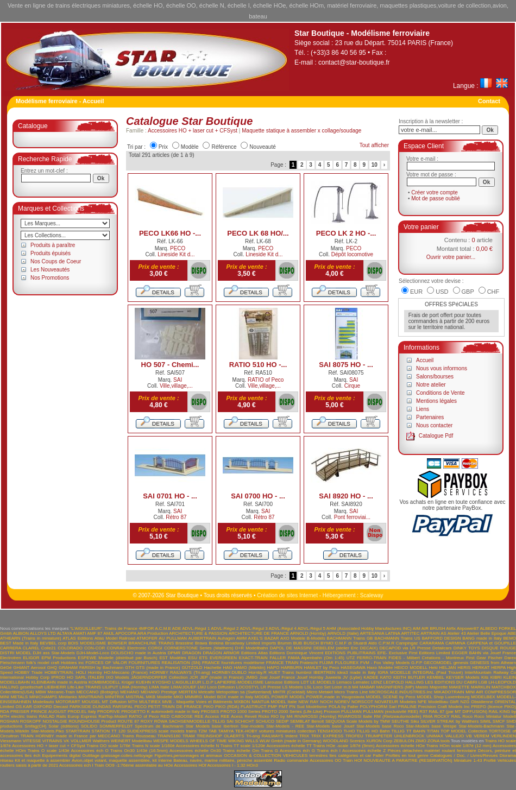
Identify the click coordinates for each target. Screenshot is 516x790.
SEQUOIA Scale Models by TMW (357, 721)
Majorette (439, 687)
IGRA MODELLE (394, 672)
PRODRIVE (108, 711)
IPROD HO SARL (68, 677)
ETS (203, 657)
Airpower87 (468, 628)
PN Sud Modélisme (309, 706)
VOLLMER (81, 740)
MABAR (367, 687)
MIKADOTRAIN (449, 692)
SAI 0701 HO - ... (170, 496)
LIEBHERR (55, 687)
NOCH (326, 701)
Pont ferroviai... (352, 517)
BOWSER (117, 643)
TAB (213, 731)
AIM (416, 628)
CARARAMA (431, 643)
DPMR (174, 652)
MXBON (242, 701)
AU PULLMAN (173, 638)
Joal (264, 677)
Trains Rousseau (139, 736)
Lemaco (343, 682)
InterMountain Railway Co (490, 672)
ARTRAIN (429, 633)
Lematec (361, 682)
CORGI (155, 648)
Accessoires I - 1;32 (226, 765)
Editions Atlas (254, 652)
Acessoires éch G (297, 750)
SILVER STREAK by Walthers (449, 721)
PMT (283, 706)
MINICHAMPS (43, 696)
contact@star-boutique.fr (354, 62)
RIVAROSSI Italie (355, 716)
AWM (241, 638)
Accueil (424, 360)
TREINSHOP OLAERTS (220, 736)
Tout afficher (374, 145)
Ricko (264, 716)
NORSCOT (362, 701)
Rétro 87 (176, 517)
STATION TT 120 (108, 731)
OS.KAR (24, 706)
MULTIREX (150, 701)
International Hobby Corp (24, 677)
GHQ (52, 667)
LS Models (292, 687)
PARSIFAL (122, 706)
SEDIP (282, 721)
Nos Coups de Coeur (55, 261)
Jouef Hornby (310, 677)
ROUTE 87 (128, 721)
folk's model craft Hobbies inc (55, 662)
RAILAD (47, 716)
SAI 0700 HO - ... (258, 496)
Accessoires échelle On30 (195, 750)
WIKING (236, 740)
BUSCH (311, 643)
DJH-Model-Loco (93, 652)
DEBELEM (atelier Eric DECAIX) (345, 648)
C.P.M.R (386, 643)
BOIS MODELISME (87, 643)
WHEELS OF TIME (208, 740)
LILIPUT (110, 687)
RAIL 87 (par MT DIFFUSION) (458, 711)
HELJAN (447, 667)
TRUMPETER (378, 736)
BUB (297, 643)
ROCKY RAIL (447, 716)
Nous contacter (434, 425)
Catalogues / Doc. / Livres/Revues (464, 755)
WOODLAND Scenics (343, 740)
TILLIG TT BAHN (408, 731)
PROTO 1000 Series (241, 711)
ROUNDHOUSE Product (92, 721)
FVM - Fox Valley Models (385, 662)
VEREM (481, 736)
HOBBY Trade (29, 672)
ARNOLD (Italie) (343, 633)
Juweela (333, 677)
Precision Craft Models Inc (444, 706)
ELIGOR (31, 657)
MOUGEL (90, 701)
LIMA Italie (159, 687)
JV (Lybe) (352, 677)
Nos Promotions (49, 278)
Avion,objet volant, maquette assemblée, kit (114, 760)
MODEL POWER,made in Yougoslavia (327, 696)
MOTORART (67, 701)
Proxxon (331, 711)
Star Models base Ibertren (212, 726)
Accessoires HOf (190, 765)
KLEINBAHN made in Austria (59, 682)
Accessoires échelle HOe (400, 745)
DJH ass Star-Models (54, 652)
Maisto (422, 687)
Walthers (100, 740)
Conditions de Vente (440, 393)
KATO (386, 677)
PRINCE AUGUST (48, 711)
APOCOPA (125, 633)
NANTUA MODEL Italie (274, 701)
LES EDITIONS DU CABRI (451, 682)
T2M (202, 731)
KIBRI (496, 677)
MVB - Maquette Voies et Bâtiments (197, 701)
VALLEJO (454, 736)
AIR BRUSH (433, 628)
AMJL (108, 633)
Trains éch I (329, 750)
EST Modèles (172, 657)
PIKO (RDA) (227, 706)
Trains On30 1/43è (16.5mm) (139, 750)
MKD (179, 696)
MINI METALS (14, 696)
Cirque (352, 386)
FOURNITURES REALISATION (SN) (164, 662)
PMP (272, 706)
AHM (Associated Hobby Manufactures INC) (369, 628)
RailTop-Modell (112, 716)
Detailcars (442, 648)
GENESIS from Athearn (493, 662)
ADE (176, 628)
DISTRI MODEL (15, 652)
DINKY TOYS (467, 648)
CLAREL (31, 648)
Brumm (285, 643)
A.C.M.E (163, 628)
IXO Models (117, 677)
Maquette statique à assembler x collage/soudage (301, 131)
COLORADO (70, 648)
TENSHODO (329, 731)
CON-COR (94, 648)
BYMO (326, 643)
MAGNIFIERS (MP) (395, 687)
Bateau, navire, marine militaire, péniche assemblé (222, 760)
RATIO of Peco (266, 380)
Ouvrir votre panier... (451, 257)
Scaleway (371, 595)
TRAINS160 (169, 736)
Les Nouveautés (50, 270)
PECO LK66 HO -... (170, 233)
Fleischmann (12, 662)
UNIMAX (434, 736)
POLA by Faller (343, 706)
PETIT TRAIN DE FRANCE (175, 706)
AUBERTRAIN (202, 638)
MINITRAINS (91, 696)
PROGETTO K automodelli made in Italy (160, 711)
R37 (423, 711)
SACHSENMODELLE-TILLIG (196, 721)
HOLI (81, 672)
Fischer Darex (502, 657)
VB (469, 736)
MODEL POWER (271, 696)
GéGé (5, 667)
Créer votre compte (434, 192)
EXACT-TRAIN (253, 657)
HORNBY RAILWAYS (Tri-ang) (180, 672)
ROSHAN (9, 721)
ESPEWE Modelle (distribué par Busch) (117, 657)
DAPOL (277, 648)
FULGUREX (347, 662)
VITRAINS (52, 740)
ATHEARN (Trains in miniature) (30, 638)
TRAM (189, 736)
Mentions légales (436, 401)
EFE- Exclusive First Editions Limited (413, 652)
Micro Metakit (320, 692)
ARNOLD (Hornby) (308, 633)
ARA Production (152, 633)
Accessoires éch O (90, 750)
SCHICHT (244, 721)
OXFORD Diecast (51, 706)
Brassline (184, 643)
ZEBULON (404, 740)
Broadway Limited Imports (250, 643)
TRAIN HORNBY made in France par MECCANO (70, 736)
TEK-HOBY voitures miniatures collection (275, 731)
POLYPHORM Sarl (378, 706)
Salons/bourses (435, 377)
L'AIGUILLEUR (187, 682)
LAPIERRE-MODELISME (239, 682)
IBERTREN (324, 672)
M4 (355, 687)
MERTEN (188, 692)
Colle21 (48, 648)
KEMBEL (435, 677)
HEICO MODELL (410, 667)
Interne (165, 760)
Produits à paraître (52, 245)
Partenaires (430, 417)
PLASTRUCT (253, 706)
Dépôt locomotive (352, 254)
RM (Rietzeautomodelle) (397, 716)
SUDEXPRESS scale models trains (162, 731)
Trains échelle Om (241, 750)
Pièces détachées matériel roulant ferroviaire (432, 750)
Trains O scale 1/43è (49, 750)
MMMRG (193, 696)
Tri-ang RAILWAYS (265, 736)
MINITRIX (114, 696)
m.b (347, 687)
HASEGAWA (353, 667)
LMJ (202, 687)
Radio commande (291, 760)
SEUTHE (400, 721)
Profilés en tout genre (407, 755)
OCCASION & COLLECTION (252, 755)
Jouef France (282, 677)
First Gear (476, 657)
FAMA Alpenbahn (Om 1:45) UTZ (321, 657)
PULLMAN (351, 711)
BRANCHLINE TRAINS (151, 643)
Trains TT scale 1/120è (243, 745)
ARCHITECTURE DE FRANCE (259, 633)
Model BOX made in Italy (228, 696)
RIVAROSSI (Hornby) (315, 716)
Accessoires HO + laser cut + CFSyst (192, 131)
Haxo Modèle (380, 667)
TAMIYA (226, 731)
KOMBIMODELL (104, 682)
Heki (433, 667)
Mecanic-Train (61, 692)
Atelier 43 (457, 633)
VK (67, 740)
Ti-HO (349, 731)
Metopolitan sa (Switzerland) (244, 692)
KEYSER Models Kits (467, 677)
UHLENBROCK (409, 736)
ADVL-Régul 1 (196, 628)
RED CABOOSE (176, 716)
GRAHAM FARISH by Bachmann (91, 667)
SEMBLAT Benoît (307, 721)
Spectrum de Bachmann (159, 726)
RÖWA (160, 721)
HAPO (273, 667)
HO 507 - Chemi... (170, 365)
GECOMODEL (438, 662)
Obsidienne (482, 701)
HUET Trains (281, 672)
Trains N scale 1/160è (153, 745)
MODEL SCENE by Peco (391, 696)
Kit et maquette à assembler (42, 760)
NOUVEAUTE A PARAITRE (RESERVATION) (407, 760)
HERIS (463, 667)
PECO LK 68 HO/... (257, 233)
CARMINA (455, 643)
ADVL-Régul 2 (224, 628)
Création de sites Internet (287, 595)
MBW (40, 692)
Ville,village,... (176, 386)
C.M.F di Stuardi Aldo (356, 643)
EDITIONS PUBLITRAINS (350, 652)
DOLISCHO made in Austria (138, 652)
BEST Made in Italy (19, 643)
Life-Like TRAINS (84, 687)
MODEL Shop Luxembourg (443, 696)
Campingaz (407, 643)
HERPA (498, 667)
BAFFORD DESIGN (441, 638)
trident (291, 736)
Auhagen (226, 638)
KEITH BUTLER (409, 677)
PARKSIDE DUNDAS (90, 706)
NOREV (342, 701)
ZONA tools (438, 740)
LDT (305, 682)
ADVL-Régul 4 (283, 628)
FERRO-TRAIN (372, 657)
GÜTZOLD (191, 667)
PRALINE (407, 706)
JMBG (251, 677)
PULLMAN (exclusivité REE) (390, 711)
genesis (461, 662)
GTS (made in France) (158, 667)
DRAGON (191, 652)
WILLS (251, 740)
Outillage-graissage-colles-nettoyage (117, 755)
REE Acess (232, 716)
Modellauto (43, 701)
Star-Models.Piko (47, 731)
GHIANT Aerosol (29, 667)
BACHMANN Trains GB (350, 638)
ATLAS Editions (77, 638)
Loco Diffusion (221, 687)
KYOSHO (161, 682)
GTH (129, 667)
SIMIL (486, 721)
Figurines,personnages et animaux (189, 755)
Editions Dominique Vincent (296, 652)
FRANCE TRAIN (282, 662)
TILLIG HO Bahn (372, 731)
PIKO (208, 706)
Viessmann (10, 740)
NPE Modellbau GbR (438, 701)
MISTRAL (135, 696)
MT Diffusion (114, 701)
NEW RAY (308, 701)
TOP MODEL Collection (464, 731)
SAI (177, 380)
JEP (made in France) (222, 677)
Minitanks (68, 696)
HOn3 (252, 765)
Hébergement (339, 595)
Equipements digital (61, 755)
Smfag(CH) (35, 726)
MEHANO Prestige (159, 692)
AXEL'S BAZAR (263, 638)
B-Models (316, 638)
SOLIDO (89, 726)
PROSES (210, 711)
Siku (415, 721)
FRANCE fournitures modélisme (233, 662)
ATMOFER (147, 638)
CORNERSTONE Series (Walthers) (199, 648)
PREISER (19, 711)
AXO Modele (292, 638)
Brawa (201, 643)
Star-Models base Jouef (330, 726)
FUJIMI (326, 662)
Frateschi (309, 662)
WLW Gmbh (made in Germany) (291, 740)
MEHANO (129, 692)
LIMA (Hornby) (133, 687)
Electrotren (10, 657)
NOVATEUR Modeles (395, 701)
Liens (422, 409)
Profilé (489, 760)
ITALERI (96, 677)
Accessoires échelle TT (289, 745)
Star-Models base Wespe (431, 726)
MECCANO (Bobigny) (98, 692)
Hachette (213, 667)
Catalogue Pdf (436, 436)
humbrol (304, 672)
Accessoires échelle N (197, 745)
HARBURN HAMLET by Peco (310, 667)
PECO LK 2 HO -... (346, 233)
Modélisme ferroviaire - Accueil (60, 101)
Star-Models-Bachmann (482, 726)
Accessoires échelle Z (364, 750)
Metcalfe (206, 692)
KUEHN (143, 682)
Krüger (128, 682)
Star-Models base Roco (380, 726)
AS (443, 633)
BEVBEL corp (53, 643)
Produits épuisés (50, 253)
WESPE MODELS (170, 740)
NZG (464, 701)
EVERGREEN (223, 657)
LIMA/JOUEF (183, 687)
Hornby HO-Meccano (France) (118, 672)
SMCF (499, 721)
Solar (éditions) (63, 726)
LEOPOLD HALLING (403, 682)
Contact (489, 101)
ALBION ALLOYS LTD (34, 633)
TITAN (433, 731)
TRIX (304, 736)
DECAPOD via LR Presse (404, 648)
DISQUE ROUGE (499, 648)
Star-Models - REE (285, 726)
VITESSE (32, 740)
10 (374, 165)
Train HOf (352, 760)
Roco (467, 716)
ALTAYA (64, 633)
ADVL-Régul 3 (253, 628)
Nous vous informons (441, 368)
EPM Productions (58, 657)
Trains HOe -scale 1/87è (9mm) (343, 745)
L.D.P (208, 682)
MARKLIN (480, 687)
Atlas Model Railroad (115, 638)
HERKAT (481, 667)
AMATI (79, 633)
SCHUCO (264, 721)
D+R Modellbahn (251, 648)
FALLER (277, 657)
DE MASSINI (299, 648)
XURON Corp (379, 740)
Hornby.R (258, 672)
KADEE (370, 677)
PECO (177, 248)
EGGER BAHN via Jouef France (484, 652)
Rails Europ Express (76, 716)
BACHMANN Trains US (397, 638)
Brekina (216, 643)
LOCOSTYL (247, 687)
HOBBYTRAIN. (59, 672)
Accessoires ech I (76, 765)
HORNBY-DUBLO (229, 672)
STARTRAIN (78, 731)
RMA (427, 716)
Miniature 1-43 (468, 760)
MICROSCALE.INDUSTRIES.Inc (400, 692)
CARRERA (10, 648)
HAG (227, 667)
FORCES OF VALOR (106, 662)
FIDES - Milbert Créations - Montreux (426, 657)
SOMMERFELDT (116, 726)
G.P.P (416, 662)
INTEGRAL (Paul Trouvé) (438, 672)
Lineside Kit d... (176, 254)
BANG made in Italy (481, 638)
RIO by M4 (282, 716)
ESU (192, 657)
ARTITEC (410, 633)
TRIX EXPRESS (327, 736)
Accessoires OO (325, 760)
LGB (483, 682)
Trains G (269, 750)
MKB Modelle (159, 696)
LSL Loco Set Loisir (323, 687)
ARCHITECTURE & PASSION (198, 633)
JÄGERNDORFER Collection (159, 677)
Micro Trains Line (351, 692)
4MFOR (146, 628)
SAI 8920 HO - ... (346, 496)
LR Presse (271, 687)
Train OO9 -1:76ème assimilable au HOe (134, 765)
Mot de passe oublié (435, 198)
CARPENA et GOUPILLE (491, 643)
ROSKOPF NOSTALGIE (43, 721)
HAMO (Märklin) (250, 667)
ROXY (147, 721)
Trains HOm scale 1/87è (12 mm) (459, 745)
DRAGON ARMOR (221, 652)
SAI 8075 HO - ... (346, 365)
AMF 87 (94, 633)
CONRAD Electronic (126, 648)
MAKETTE (459, 687)
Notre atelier (430, 385)
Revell (250, 716)
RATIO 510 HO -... (258, 365)
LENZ (376, 682)
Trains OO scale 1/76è (108, 745)
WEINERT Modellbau (131, 740)
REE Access (206, 716)
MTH (132, 701)
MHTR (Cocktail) (289, 692)
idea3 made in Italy (356, 672)
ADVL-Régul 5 (311, 628)
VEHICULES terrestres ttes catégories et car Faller (333, 755)
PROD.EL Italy (81, 711)
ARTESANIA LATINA (380, 633)
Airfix (451, 628)
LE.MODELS (322, 682)
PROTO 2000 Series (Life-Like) (292, 711)
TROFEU (354, 736)
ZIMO (421, 740)
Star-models (252, 726)
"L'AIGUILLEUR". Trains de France (103, 628)
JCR (194, 677)
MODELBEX (483, 696)
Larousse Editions (282, 682)
